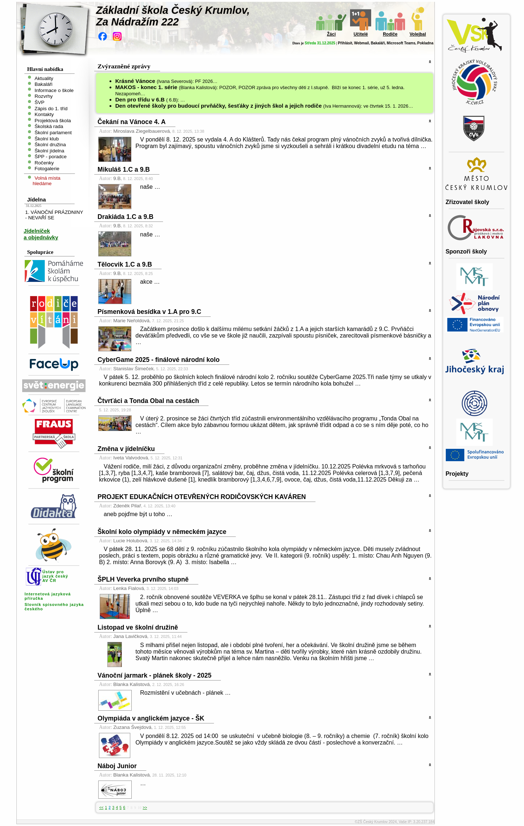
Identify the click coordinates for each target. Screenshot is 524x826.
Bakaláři (378, 43)
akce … (150, 282)
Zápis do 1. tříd (51, 108)
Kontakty (44, 114)
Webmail (361, 43)
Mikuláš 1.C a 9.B (124, 169)
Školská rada (49, 126)
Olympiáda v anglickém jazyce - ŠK (151, 718)
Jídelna (36, 199)
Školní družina (50, 144)
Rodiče (390, 34)
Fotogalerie (47, 168)
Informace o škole (54, 90)
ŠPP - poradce (51, 156)
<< (101, 808)
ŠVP (39, 102)
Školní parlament (53, 132)
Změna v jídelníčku (126, 448)
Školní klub (47, 138)
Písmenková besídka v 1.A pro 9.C (149, 311)
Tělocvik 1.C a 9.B (125, 264)
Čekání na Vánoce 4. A (132, 121)
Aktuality (44, 78)
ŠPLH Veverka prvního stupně (143, 579)
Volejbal (417, 34)
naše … (150, 187)
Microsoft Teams (401, 43)
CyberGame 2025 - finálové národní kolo (158, 359)
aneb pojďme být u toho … (138, 514)
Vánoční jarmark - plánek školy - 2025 (154, 675)
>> (145, 808)
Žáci (331, 34)
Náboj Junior (117, 766)
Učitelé (361, 34)
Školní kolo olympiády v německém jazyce (162, 531)
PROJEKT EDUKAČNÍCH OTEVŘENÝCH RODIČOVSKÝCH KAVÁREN (202, 496)
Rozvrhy (44, 96)
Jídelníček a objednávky (41, 234)
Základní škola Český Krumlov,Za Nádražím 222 (173, 16)
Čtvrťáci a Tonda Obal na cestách (148, 400)
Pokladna (425, 43)
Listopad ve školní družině (138, 627)
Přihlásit (345, 43)
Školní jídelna (49, 150)
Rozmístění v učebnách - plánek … (185, 693)
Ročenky (44, 162)
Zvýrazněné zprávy (124, 66)
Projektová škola (53, 120)
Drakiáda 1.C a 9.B (126, 216)
